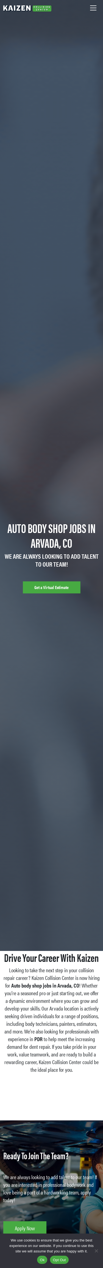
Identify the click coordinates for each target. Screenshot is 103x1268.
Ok (42, 1260)
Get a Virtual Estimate (51, 587)
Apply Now (25, 1228)
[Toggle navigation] (93, 7)
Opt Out (59, 1260)
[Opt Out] (96, 1251)
